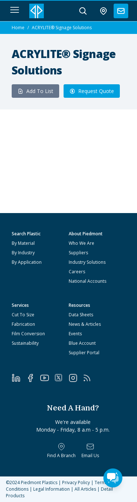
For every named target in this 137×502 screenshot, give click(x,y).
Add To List (35, 91)
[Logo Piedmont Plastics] (36, 11)
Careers (77, 272)
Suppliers (78, 253)
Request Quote (91, 91)
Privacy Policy (76, 482)
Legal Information (51, 489)
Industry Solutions (87, 262)
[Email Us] (90, 450)
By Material (23, 243)
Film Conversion (28, 334)
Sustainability (25, 343)
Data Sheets (81, 315)
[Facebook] (33, 378)
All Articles (85, 489)
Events (75, 334)
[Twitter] (61, 378)
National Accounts (87, 281)
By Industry (23, 253)
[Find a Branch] (61, 450)
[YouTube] (47, 378)
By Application (27, 262)
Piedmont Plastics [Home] (39, 482)
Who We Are (81, 243)
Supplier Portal (84, 353)
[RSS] (90, 378)
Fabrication (23, 324)
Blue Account (82, 343)
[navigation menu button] (14, 10)
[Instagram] (76, 378)
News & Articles (85, 324)
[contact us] (121, 11)
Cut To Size (23, 315)
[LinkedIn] (19, 378)
